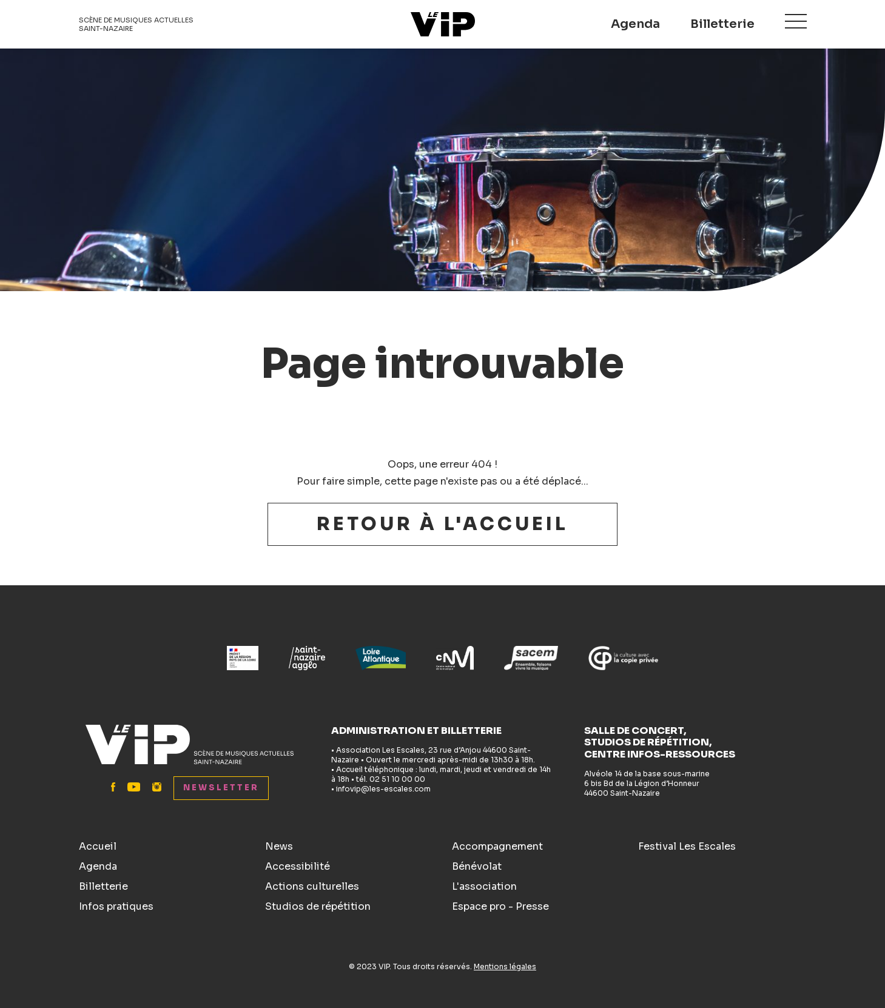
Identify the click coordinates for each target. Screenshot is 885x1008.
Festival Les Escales (687, 846)
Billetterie (722, 24)
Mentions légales (505, 966)
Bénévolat (477, 866)
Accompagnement (497, 846)
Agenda (635, 24)
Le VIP (443, 24)
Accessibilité (297, 866)
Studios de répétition (318, 906)
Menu (796, 22)
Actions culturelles (312, 886)
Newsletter (221, 787)
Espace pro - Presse (500, 906)
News (279, 846)
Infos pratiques (116, 906)
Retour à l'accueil (442, 524)
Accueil (97, 846)
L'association (484, 886)
